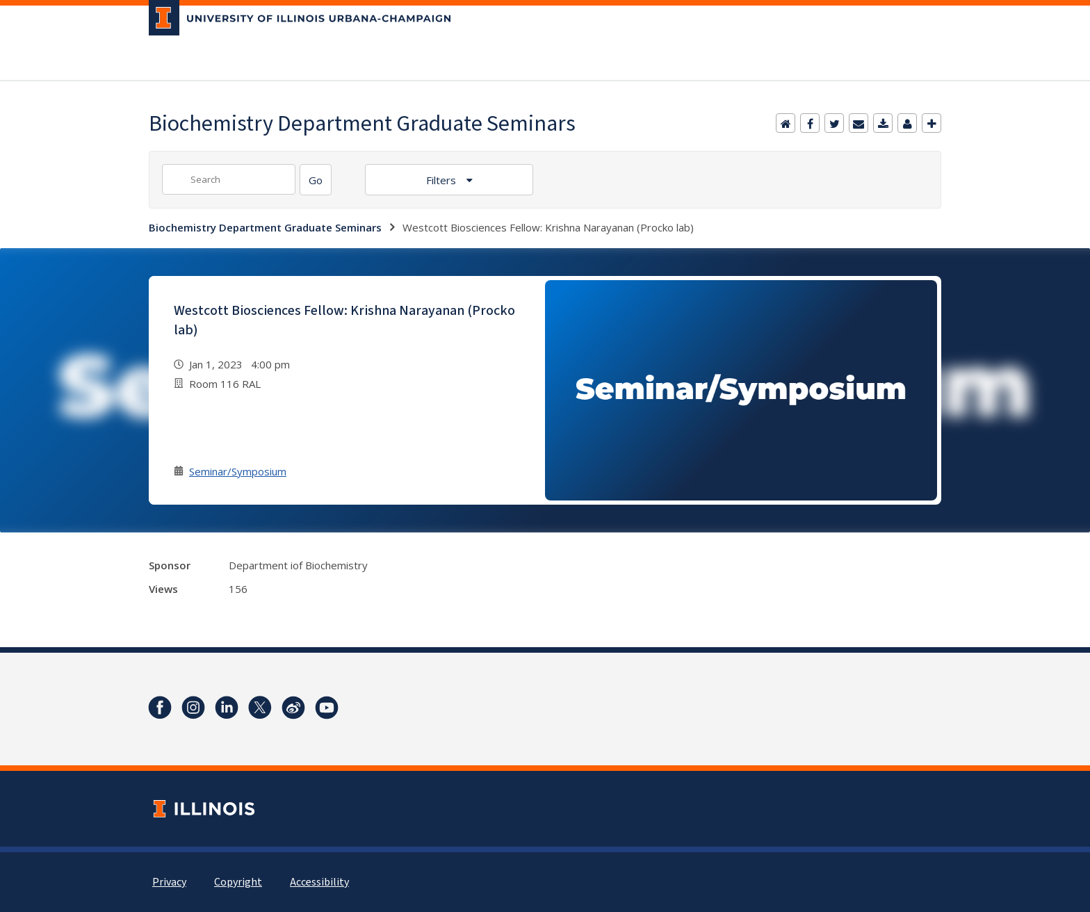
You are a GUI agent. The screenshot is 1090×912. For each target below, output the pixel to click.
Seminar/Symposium (237, 471)
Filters (442, 180)
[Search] (316, 179)
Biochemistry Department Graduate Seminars (265, 227)
